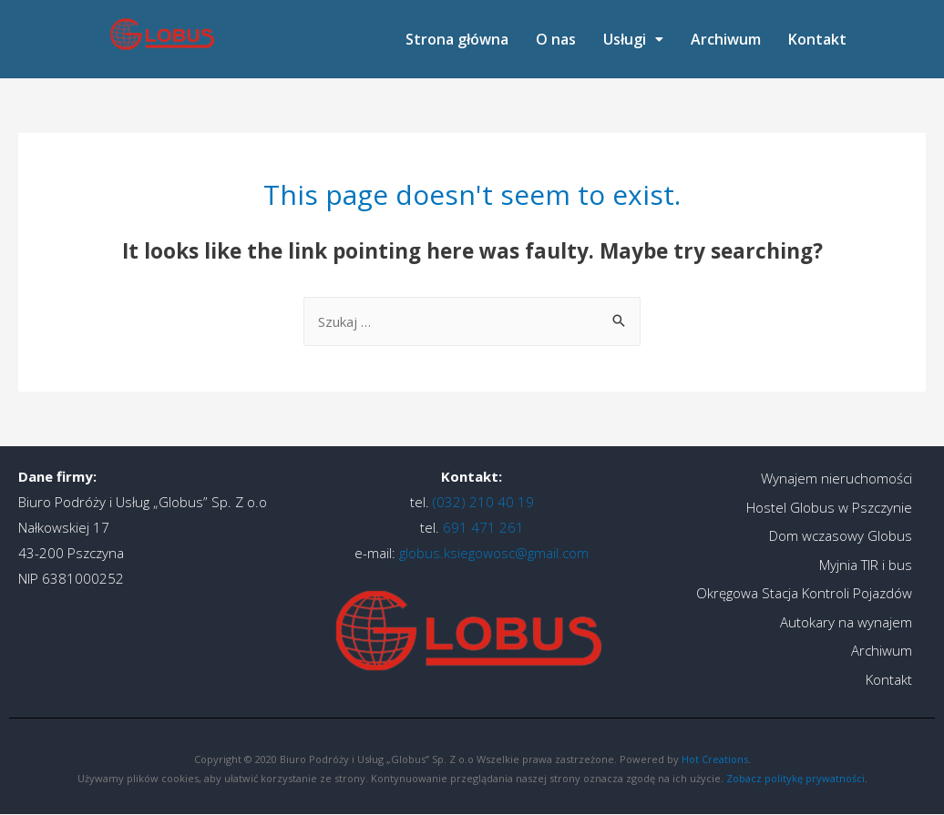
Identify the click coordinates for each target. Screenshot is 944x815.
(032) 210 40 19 (481, 502)
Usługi (633, 39)
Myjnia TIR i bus (865, 564)
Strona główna (456, 39)
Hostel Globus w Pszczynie (829, 507)
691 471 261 (481, 527)
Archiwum (726, 39)
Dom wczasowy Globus (840, 535)
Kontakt (817, 39)
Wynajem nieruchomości (836, 478)
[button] (633, 39)
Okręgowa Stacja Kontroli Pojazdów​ (804, 593)
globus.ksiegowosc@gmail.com (494, 553)
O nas (556, 39)
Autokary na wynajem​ (846, 622)
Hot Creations (715, 759)
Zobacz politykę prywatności (795, 778)
